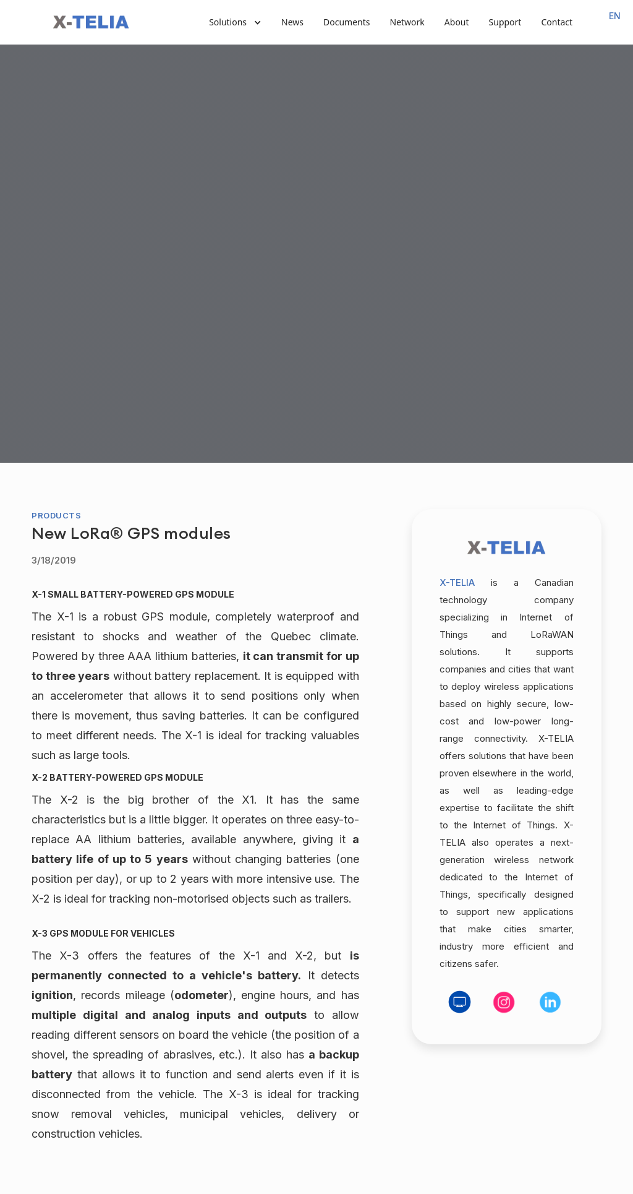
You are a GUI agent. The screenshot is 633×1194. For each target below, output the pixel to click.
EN (615, 16)
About (456, 22)
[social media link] (460, 1002)
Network (407, 22)
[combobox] (615, 16)
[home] (91, 22)
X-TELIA (457, 582)
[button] (235, 22)
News (292, 22)
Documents (346, 22)
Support (505, 22)
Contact (556, 22)
